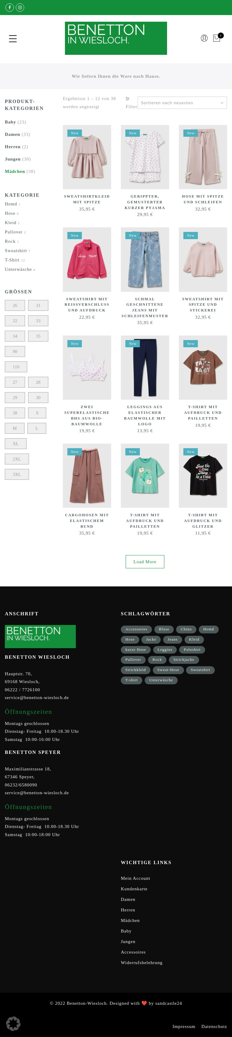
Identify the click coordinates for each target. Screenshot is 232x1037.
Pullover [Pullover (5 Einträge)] (133, 659)
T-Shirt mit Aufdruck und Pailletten (203, 412)
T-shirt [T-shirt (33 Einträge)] (131, 680)
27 (15, 382)
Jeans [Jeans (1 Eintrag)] (173, 639)
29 (15, 397)
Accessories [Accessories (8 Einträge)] (136, 629)
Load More (145, 561)
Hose (10, 213)
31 (38, 305)
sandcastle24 (168, 1003)
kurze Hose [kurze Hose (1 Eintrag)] (135, 649)
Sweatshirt (16, 250)
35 (38, 336)
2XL (17, 459)
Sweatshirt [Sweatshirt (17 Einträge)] (200, 669)
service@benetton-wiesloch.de (37, 697)
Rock (10, 241)
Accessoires (133, 952)
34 (15, 336)
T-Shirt (12, 260)
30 (38, 397)
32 (15, 320)
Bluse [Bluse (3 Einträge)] (164, 629)
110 (16, 366)
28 (38, 382)
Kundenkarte (134, 888)
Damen (12, 134)
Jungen (13, 159)
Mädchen (15, 171)
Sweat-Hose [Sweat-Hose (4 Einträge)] (168, 669)
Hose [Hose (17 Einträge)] (130, 639)
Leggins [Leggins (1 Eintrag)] (165, 649)
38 (15, 413)
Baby (10, 122)
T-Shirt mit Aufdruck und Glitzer (203, 520)
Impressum (183, 1026)
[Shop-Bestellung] (182, 103)
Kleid (10, 222)
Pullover (14, 232)
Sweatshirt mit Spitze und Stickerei (202, 304)
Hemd (11, 203)
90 (15, 351)
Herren (13, 146)
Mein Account (135, 878)
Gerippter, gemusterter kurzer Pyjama (145, 202)
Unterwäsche (18, 269)
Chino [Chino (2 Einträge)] (186, 629)
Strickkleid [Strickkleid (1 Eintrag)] (135, 669)
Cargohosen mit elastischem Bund (87, 520)
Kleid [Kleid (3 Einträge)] (194, 639)
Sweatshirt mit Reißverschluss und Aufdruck (87, 304)
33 (38, 320)
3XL (17, 474)
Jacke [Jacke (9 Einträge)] (151, 639)
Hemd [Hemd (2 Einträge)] (208, 629)
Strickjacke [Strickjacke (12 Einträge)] (183, 659)
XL (16, 443)
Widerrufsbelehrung (142, 962)
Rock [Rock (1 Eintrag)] (157, 659)
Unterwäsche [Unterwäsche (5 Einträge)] (161, 680)
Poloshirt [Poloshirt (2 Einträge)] (192, 649)
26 (15, 305)
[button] (13, 1023)
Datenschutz (214, 1026)
